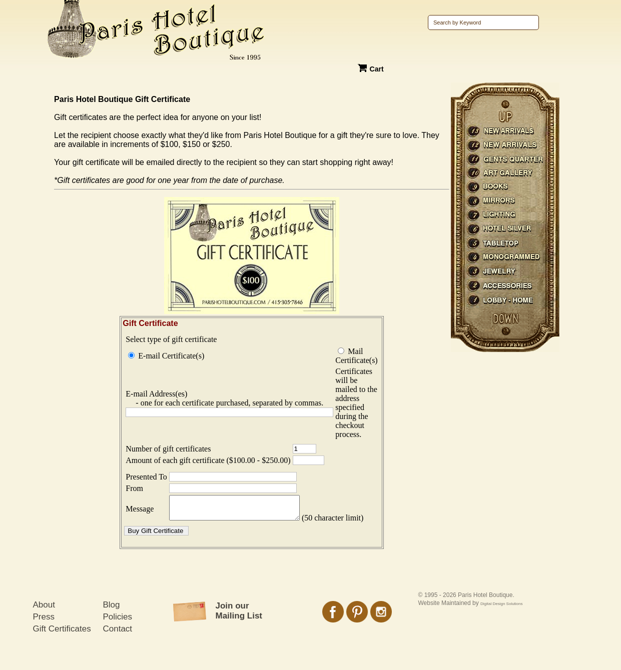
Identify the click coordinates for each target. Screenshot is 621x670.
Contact (118, 651)
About (44, 627)
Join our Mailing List (239, 632)
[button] (156, 553)
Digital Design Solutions (501, 626)
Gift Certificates (62, 651)
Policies (118, 639)
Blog (111, 627)
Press (44, 639)
